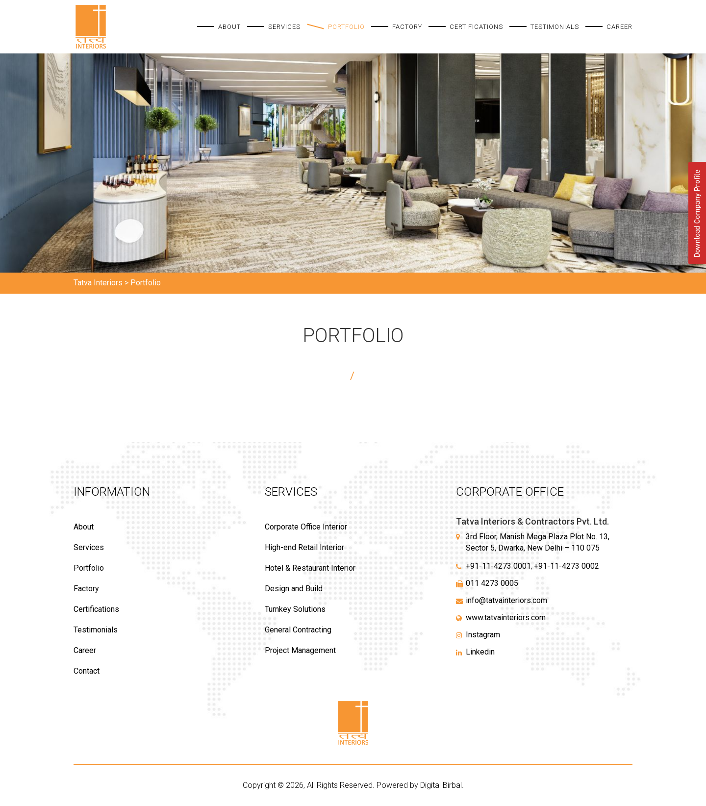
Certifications (476, 26)
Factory (407, 26)
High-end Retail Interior (304, 547)
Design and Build (294, 588)
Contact (87, 671)
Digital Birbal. (442, 785)
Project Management (300, 650)
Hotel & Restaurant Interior (310, 568)
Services (284, 26)
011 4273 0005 (492, 583)
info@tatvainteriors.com (506, 600)
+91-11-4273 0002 (566, 566)
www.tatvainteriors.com (506, 617)
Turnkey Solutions (295, 609)
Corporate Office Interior (306, 526)
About (229, 26)
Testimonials (554, 26)
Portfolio (346, 26)
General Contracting (298, 629)
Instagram (483, 634)
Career (619, 26)
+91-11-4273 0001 (498, 566)
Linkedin (480, 651)
